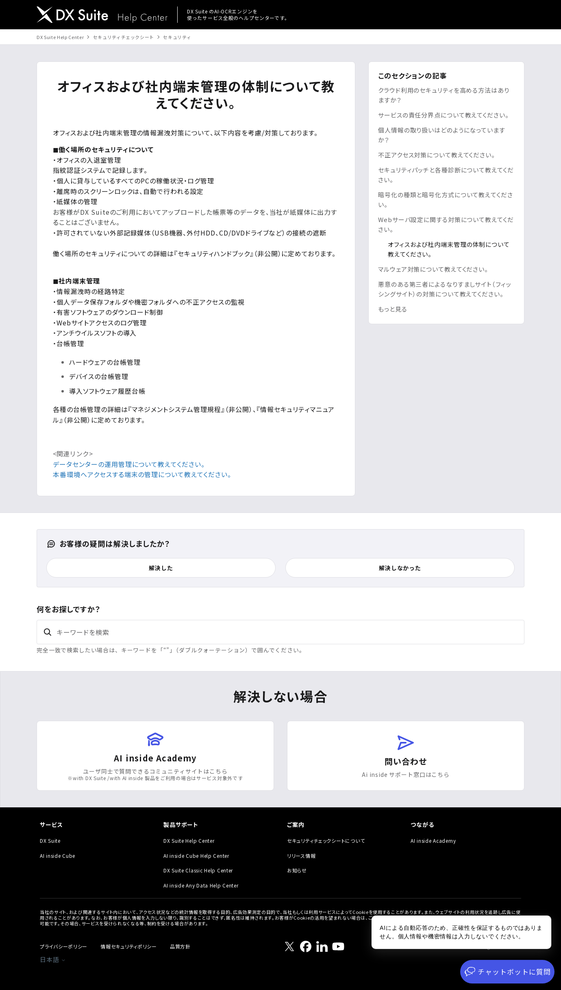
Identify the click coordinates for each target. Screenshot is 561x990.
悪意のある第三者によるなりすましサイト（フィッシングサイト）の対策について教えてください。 (444, 289)
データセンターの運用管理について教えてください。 (129, 464)
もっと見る (392, 309)
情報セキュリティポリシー (128, 946)
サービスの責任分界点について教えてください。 (443, 115)
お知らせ (297, 870)
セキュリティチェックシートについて (326, 840)
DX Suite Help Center (60, 37)
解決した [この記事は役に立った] (161, 568)
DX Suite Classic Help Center (198, 870)
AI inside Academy (433, 840)
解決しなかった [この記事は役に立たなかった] (400, 568)
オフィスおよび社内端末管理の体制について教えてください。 (449, 249)
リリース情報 (301, 855)
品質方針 (180, 946)
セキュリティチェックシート (123, 37)
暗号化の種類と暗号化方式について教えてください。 (445, 199)
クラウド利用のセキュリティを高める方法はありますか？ (443, 95)
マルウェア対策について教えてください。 (433, 269)
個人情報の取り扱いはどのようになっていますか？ (441, 135)
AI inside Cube (57, 855)
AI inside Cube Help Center (196, 855)
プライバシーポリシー (63, 946)
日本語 (53, 959)
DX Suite (50, 840)
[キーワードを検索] (280, 632)
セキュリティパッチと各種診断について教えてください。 (446, 175)
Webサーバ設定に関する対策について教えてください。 (446, 224)
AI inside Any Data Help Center (201, 885)
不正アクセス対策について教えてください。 (436, 154)
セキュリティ (177, 37)
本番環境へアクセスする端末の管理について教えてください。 (142, 474)
